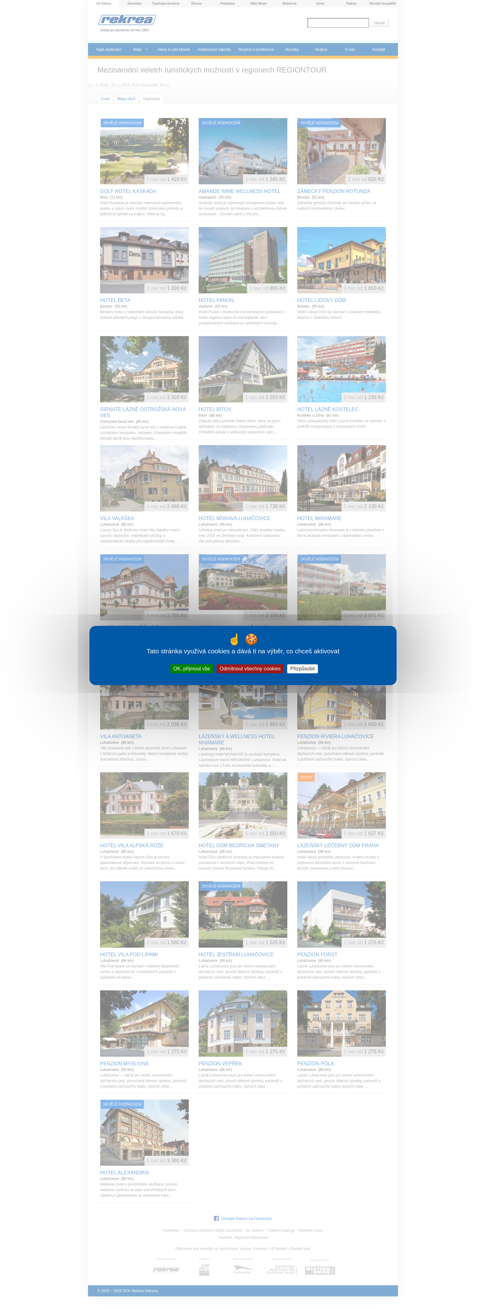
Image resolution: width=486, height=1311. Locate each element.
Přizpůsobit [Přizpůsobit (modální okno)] (302, 668)
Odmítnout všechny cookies (250, 668)
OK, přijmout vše (191, 668)
